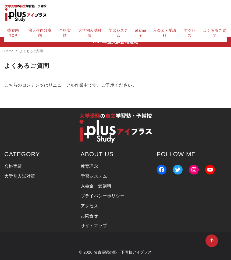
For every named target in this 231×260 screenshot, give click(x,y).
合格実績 (65, 33)
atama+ (140, 33)
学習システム (118, 33)
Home (9, 51)
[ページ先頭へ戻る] (211, 240)
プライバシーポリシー (103, 196)
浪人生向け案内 (40, 33)
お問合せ (89, 215)
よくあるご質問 (214, 33)
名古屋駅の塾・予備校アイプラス (123, 252)
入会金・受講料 (164, 33)
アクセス (190, 33)
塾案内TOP (13, 33)
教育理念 (89, 166)
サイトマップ (94, 225)
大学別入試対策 (89, 33)
